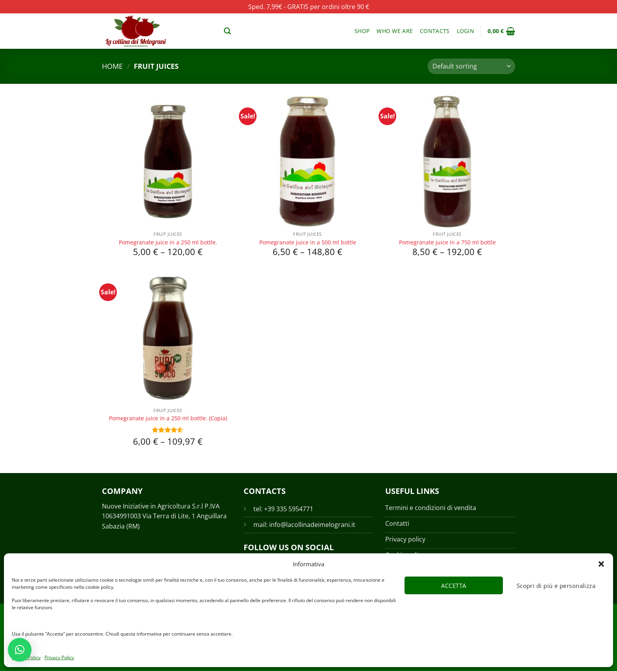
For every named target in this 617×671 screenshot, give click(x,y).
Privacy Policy (59, 657)
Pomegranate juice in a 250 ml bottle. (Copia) (168, 418)
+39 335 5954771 (288, 509)
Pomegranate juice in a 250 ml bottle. (168, 242)
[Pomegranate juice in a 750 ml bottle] (447, 161)
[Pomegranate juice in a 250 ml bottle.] (168, 161)
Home (112, 66)
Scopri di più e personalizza (556, 586)
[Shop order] (471, 66)
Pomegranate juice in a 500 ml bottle (307, 242)
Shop (362, 31)
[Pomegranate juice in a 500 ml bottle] (307, 161)
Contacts (434, 31)
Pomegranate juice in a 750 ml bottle (447, 242)
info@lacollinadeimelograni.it (312, 524)
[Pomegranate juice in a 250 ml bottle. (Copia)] (168, 337)
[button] (601, 564)
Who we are (395, 31)
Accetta (453, 586)
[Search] (227, 31)
